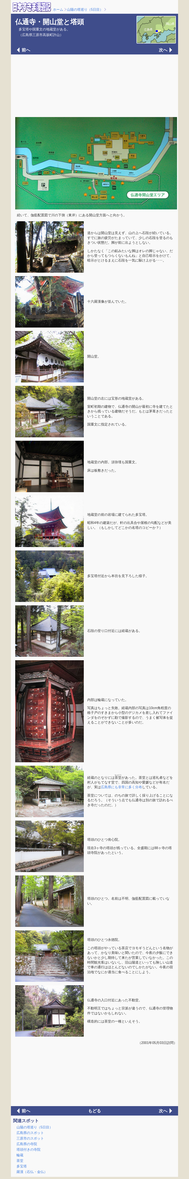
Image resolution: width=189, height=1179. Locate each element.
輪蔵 (19, 1155)
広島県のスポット (30, 1133)
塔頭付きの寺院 (28, 1149)
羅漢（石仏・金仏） (31, 1172)
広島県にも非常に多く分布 (121, 787)
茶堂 (19, 1160)
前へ (26, 50)
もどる (94, 1110)
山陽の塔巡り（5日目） (85, 9)
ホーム (58, 9)
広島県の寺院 (26, 1144)
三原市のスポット (30, 1138)
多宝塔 (21, 1166)
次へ (163, 50)
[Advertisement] (94, 85)
